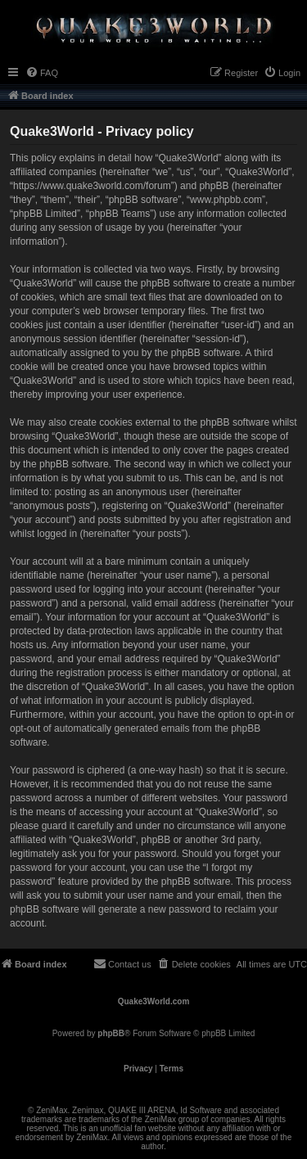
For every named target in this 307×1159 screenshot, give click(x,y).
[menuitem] (41, 73)
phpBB (110, 1033)
